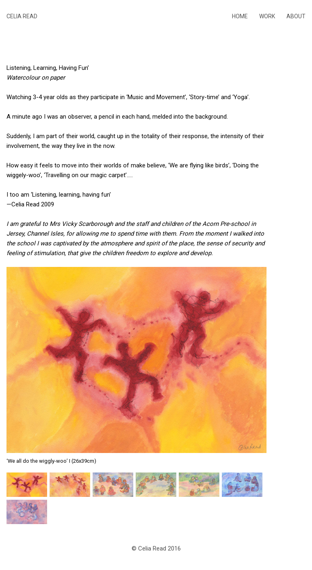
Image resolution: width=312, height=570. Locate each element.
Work (267, 16)
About (296, 16)
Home (240, 16)
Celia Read (21, 16)
